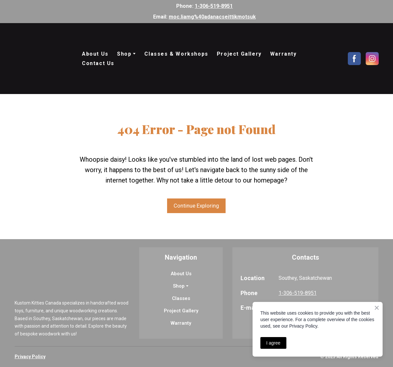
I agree (273, 343)
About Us (95, 54)
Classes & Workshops (176, 54)
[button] (354, 58)
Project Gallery (239, 54)
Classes (181, 298)
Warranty (283, 54)
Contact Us (98, 63)
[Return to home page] (43, 59)
